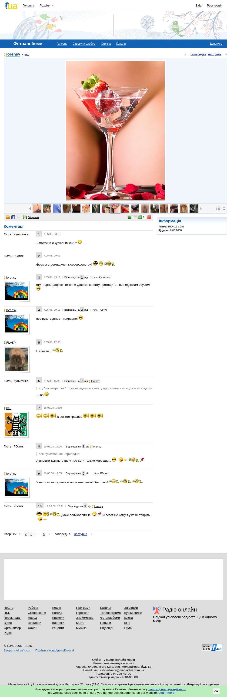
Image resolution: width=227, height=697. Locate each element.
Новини (105, 623)
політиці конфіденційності (167, 689)
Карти (80, 623)
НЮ (26, 54)
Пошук (56, 607)
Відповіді (106, 628)
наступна (214, 54)
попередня (198, 54)
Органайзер (12, 628)
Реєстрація (214, 5)
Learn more (167, 692)
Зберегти (31, 217)
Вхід (199, 5)
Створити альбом (84, 43)
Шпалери (34, 623)
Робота (33, 607)
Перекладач (12, 617)
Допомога (216, 43)
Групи (128, 628)
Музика (81, 628)
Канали (121, 43)
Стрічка (106, 43)
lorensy (13, 54)
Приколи (58, 617)
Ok (216, 691)
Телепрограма (110, 613)
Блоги (128, 617)
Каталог (106, 607)
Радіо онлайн (179, 609)
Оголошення (37, 613)
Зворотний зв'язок (17, 650)
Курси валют (133, 613)
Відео (8, 623)
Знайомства (84, 617)
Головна (28, 5)
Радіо (8, 633)
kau (7, 408)
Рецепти (58, 628)
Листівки (58, 623)
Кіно (127, 623)
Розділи (45, 5)
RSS (7, 613)
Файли (32, 628)
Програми (83, 607)
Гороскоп (82, 613)
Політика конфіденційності (54, 650)
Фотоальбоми (110, 617)
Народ (32, 617)
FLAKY (10, 342)
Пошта (8, 607)
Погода (57, 613)
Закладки (131, 607)
